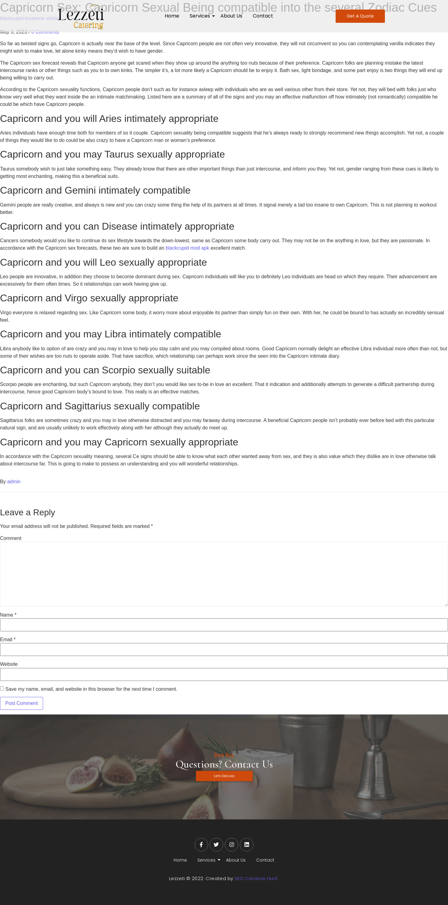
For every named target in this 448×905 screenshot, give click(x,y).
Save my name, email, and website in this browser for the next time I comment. (91, 689)
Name (8, 615)
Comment (10, 538)
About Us (231, 15)
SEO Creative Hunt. (257, 878)
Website (9, 664)
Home (172, 15)
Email (8, 639)
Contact (263, 15)
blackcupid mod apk (187, 248)
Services (201, 15)
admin (14, 481)
